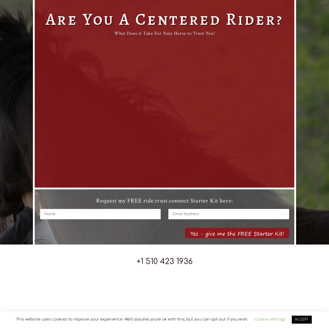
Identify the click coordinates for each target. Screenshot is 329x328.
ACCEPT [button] (302, 319)
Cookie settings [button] (269, 319)
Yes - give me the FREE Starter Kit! (237, 233)
